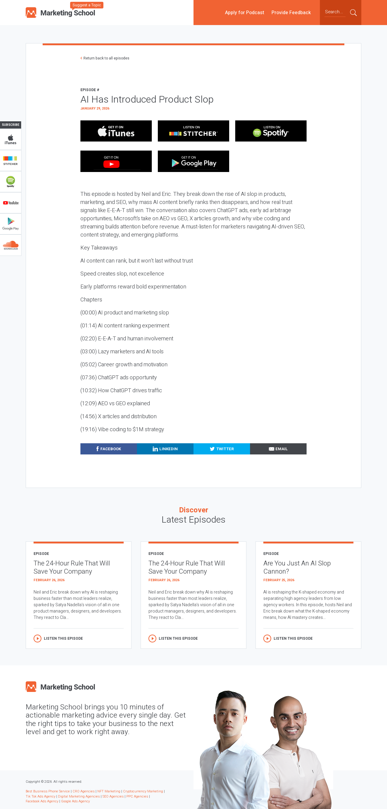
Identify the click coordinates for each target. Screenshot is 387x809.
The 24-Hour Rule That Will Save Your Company (72, 567)
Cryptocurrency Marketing (143, 791)
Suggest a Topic (87, 5)
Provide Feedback (291, 12)
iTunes (10, 139)
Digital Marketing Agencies (79, 796)
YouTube (10, 202)
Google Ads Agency (75, 801)
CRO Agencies (84, 791)
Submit (353, 12)
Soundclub (10, 245)
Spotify (10, 181)
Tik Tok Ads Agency (40, 796)
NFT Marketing (108, 791)
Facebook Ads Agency (42, 801)
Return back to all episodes (106, 58)
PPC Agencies (137, 796)
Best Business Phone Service (48, 791)
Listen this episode (63, 638)
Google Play (10, 223)
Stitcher (10, 160)
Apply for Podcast (244, 12)
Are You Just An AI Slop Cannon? (297, 567)
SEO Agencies (113, 796)
